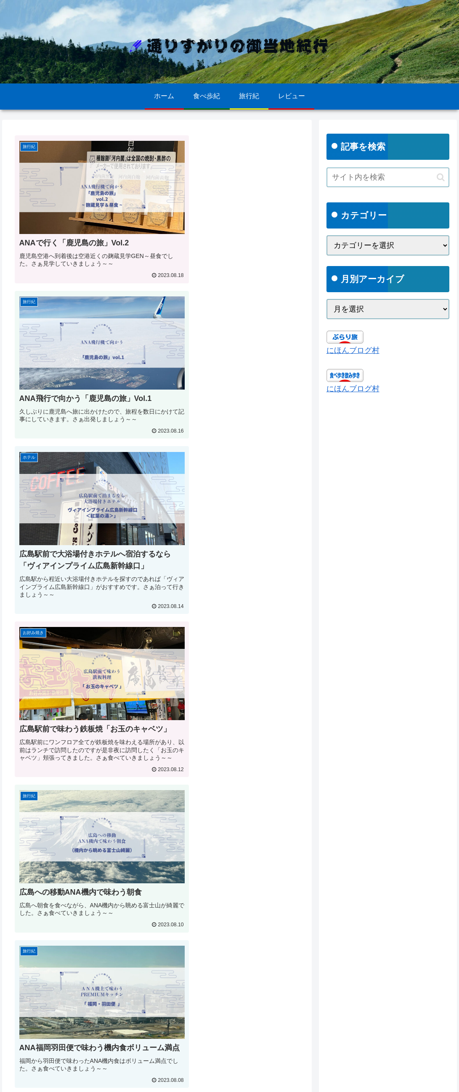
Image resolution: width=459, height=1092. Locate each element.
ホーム (17, 1079)
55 (202, 1010)
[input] (388, 177)
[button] (440, 177)
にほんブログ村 (352, 350)
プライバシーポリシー (63, 1079)
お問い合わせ (120, 1079)
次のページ (157, 974)
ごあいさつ (161, 1079)
